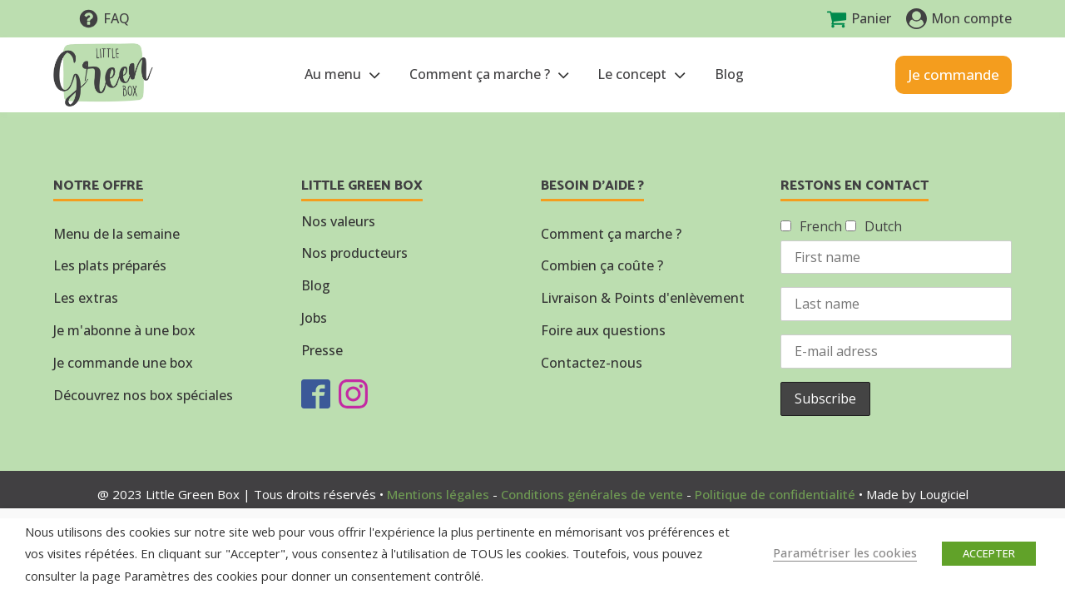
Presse (322, 350)
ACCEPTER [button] (989, 553)
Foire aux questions (603, 330)
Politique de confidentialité (775, 494)
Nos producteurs (354, 253)
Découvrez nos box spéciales (143, 395)
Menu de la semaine (116, 234)
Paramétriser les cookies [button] (845, 552)
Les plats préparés (109, 265)
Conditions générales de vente (592, 494)
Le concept (643, 74)
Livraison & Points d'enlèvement (643, 298)
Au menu (344, 74)
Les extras (85, 298)
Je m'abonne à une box (124, 330)
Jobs (314, 318)
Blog (729, 74)
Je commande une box (123, 363)
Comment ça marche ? (490, 74)
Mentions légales (438, 494)
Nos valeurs (338, 221)
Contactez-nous (591, 363)
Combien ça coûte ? (602, 265)
